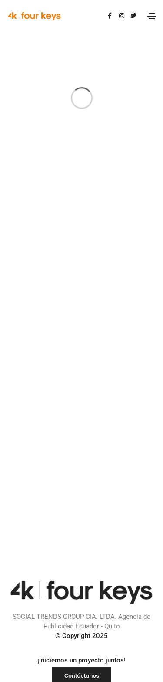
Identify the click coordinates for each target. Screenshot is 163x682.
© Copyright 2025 (81, 636)
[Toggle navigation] (151, 16)
